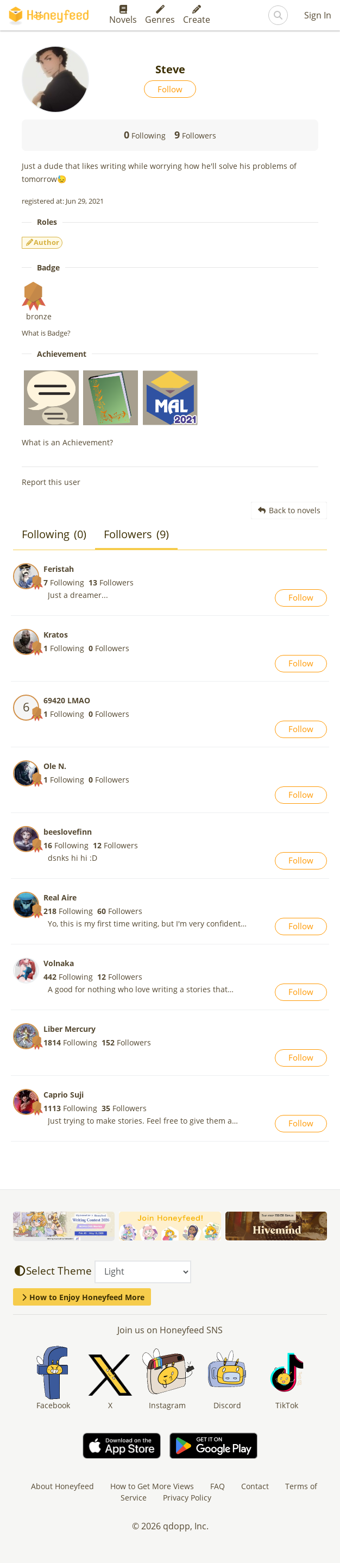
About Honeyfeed (62, 1486)
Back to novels (289, 510)
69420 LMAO (66, 700)
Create (196, 15)
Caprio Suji (63, 1094)
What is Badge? (46, 333)
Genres (160, 15)
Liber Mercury (69, 1029)
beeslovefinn (67, 832)
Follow (170, 89)
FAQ (217, 1486)
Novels (123, 15)
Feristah (58, 569)
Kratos (55, 634)
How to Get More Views (152, 1486)
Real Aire (60, 897)
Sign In (317, 15)
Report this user (51, 482)
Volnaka (58, 963)
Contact (255, 1486)
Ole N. (54, 766)
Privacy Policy (187, 1497)
